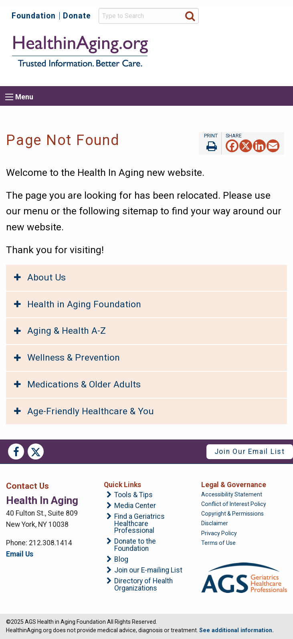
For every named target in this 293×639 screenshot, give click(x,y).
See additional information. (236, 630)
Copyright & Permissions (232, 513)
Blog (121, 559)
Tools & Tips (133, 495)
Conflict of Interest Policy (233, 504)
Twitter (36, 451)
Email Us (19, 554)
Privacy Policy (219, 533)
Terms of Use (218, 543)
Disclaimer (214, 523)
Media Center (135, 506)
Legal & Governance (233, 485)
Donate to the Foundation (135, 545)
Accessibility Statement (231, 494)
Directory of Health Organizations (143, 585)
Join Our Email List (249, 452)
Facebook (16, 451)
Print (210, 143)
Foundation (34, 16)
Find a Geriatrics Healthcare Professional (139, 523)
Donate (77, 16)
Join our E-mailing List (148, 570)
